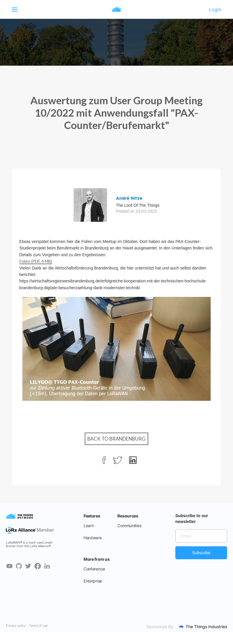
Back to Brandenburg (116, 439)
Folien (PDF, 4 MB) (35, 261)
